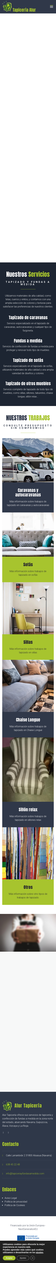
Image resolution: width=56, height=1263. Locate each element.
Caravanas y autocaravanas (28, 492)
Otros (28, 887)
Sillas (28, 642)
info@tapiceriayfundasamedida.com (25, 1173)
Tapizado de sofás (28, 360)
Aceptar (9, 1258)
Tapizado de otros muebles (28, 383)
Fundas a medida (28, 341)
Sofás (28, 564)
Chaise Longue (28, 720)
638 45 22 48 (13, 1164)
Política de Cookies (15, 1205)
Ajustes (23, 1258)
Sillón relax (28, 809)
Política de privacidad (16, 1201)
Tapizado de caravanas (28, 317)
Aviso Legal (11, 1198)
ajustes (39, 1252)
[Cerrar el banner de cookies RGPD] (32, 1258)
